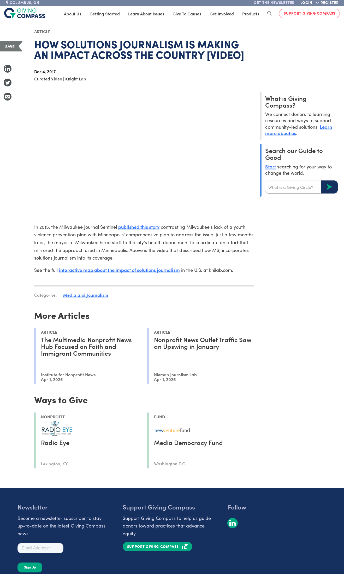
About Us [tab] (72, 13)
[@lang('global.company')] (24, 13)
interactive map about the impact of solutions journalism (119, 270)
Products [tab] (250, 13)
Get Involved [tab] (222, 13)
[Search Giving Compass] (269, 13)
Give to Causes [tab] (187, 13)
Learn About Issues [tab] (146, 13)
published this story (138, 227)
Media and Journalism (85, 295)
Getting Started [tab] (105, 13)
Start (270, 166)
